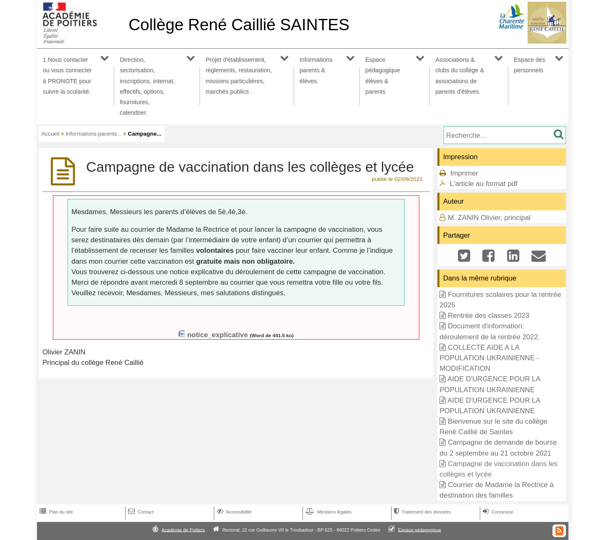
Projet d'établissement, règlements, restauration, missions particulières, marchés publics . (238, 75)
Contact (140, 511)
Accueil (50, 134)
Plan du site (55, 511)
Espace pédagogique (420, 529)
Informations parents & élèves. (316, 70)
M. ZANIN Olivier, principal (489, 218)
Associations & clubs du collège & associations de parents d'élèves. (459, 75)
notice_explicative (217, 335)
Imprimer (464, 173)
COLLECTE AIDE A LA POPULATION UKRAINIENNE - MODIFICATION (489, 357)
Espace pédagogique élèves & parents (383, 75)
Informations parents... (94, 134)
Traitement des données (421, 511)
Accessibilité (233, 511)
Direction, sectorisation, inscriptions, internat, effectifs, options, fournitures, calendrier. (147, 86)
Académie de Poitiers (183, 529)
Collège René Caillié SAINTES (239, 25)
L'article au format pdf (484, 184)
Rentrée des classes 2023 (488, 316)
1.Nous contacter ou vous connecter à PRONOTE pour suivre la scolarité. (67, 75)
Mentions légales (328, 511)
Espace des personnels (529, 64)
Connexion (497, 511)
